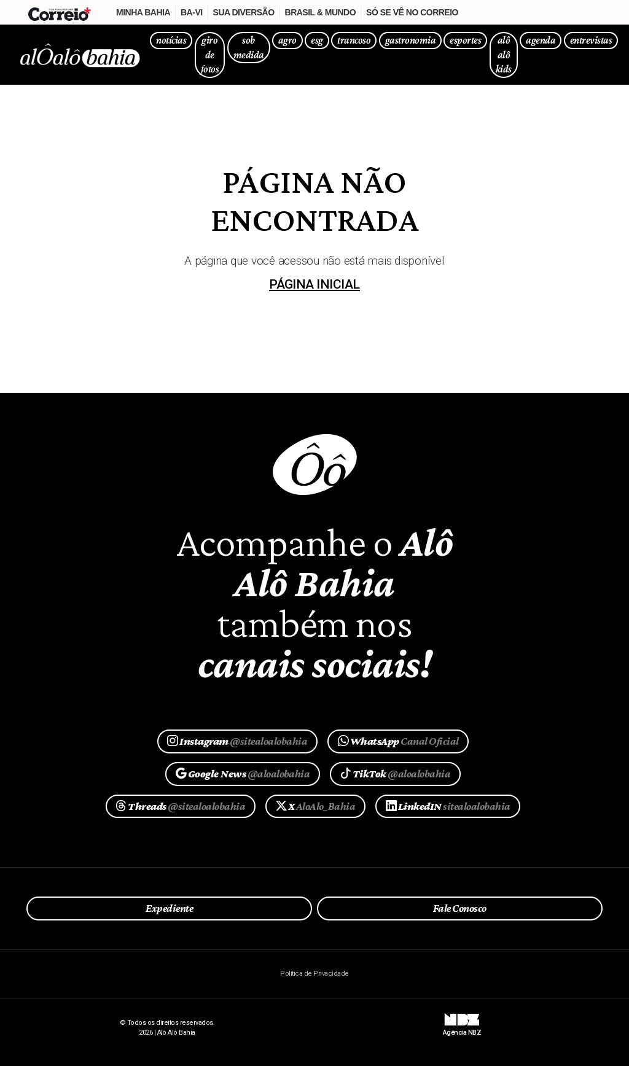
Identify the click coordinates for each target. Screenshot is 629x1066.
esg (316, 40)
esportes (465, 40)
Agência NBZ (462, 1028)
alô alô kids (504, 55)
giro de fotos (210, 55)
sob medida (248, 47)
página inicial (314, 284)
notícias (171, 40)
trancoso (353, 40)
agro (287, 40)
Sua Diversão (244, 12)
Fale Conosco (459, 908)
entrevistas (591, 40)
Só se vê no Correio (412, 12)
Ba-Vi (192, 12)
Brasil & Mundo (320, 12)
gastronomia (410, 40)
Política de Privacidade (314, 974)
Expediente (169, 908)
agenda (540, 40)
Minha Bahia (143, 12)
